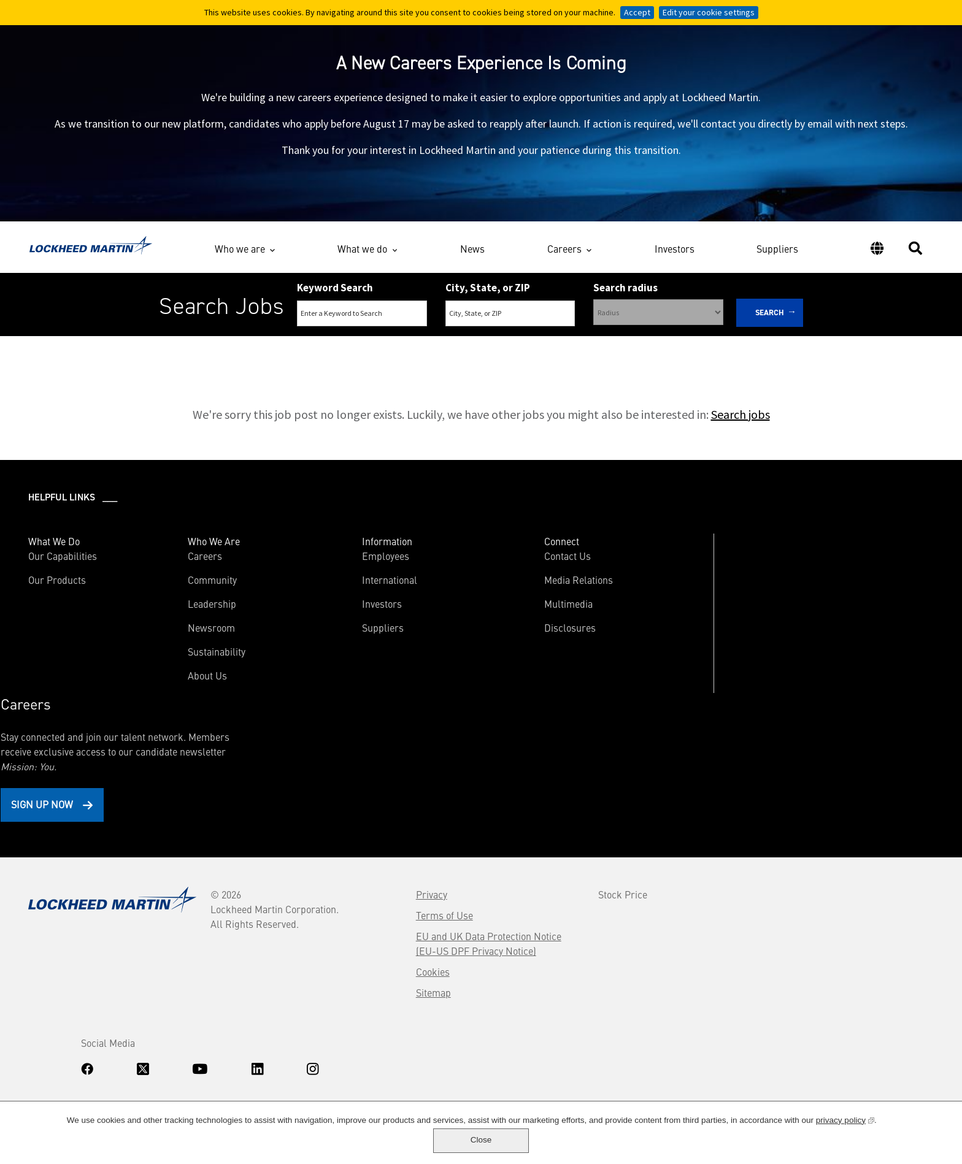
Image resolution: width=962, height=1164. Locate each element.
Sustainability (198, 658)
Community (193, 587)
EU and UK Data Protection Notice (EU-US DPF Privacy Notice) (398, 814)
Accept (637, 12)
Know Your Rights (58, 1044)
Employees (349, 563)
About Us (189, 682)
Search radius (625, 293)
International (353, 587)
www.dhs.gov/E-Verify (86, 1075)
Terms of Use (354, 786)
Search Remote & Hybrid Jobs (470, 354)
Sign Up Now (763, 652)
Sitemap (343, 863)
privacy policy (808, 1138)
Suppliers (777, 253)
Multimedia (514, 611)
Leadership (193, 611)
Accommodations (123, 1044)
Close (905, 1139)
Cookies (343, 842)
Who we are (240, 251)
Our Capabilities (63, 563)
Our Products (58, 587)
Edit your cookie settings (709, 12)
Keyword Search (335, 293)
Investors (675, 253)
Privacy (341, 765)
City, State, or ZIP (487, 293)
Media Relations (524, 587)
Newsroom (193, 634)
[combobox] (510, 319)
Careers (564, 251)
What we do (362, 251)
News (472, 253)
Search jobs (740, 421)
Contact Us (513, 563)
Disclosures (516, 634)
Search (769, 318)
